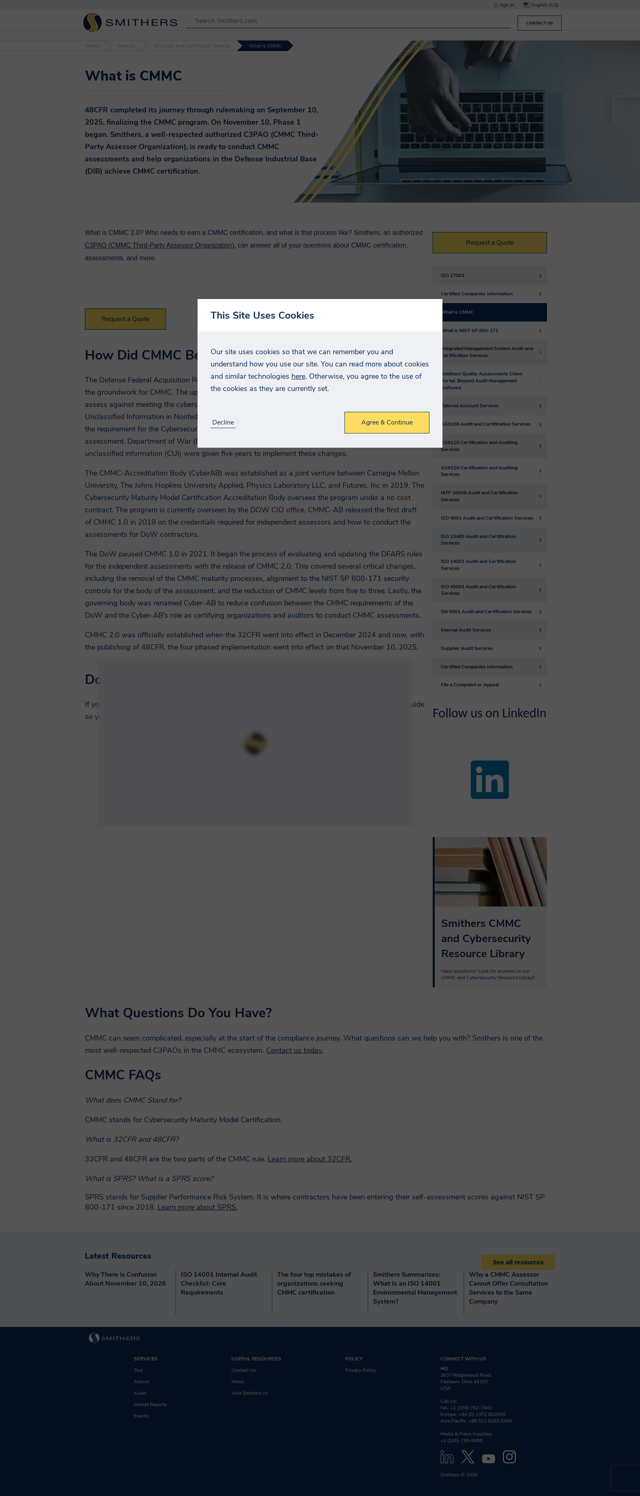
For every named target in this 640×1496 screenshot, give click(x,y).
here (298, 376)
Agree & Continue (387, 422)
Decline (223, 422)
